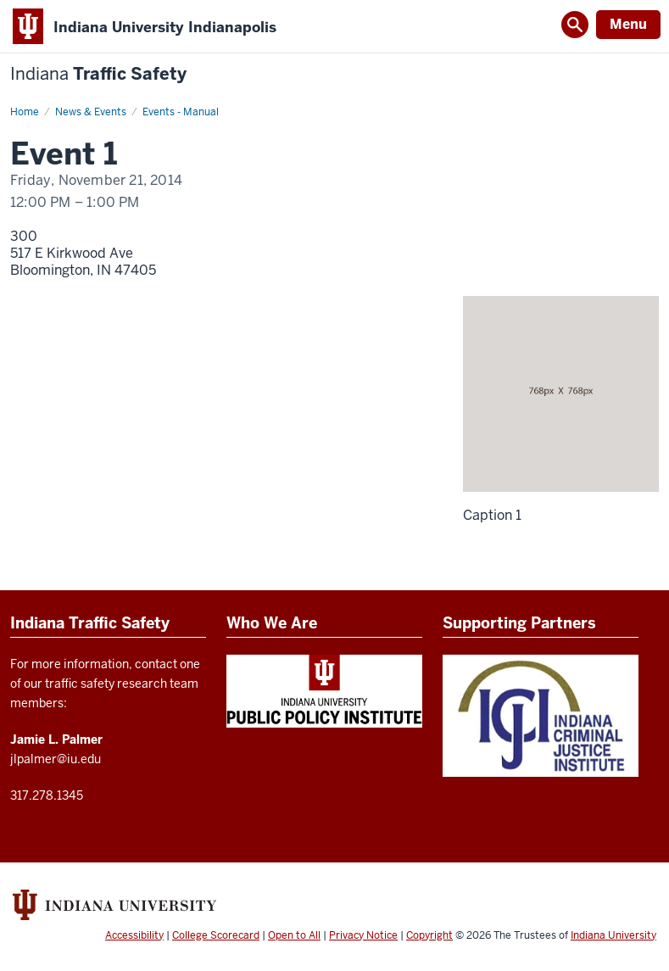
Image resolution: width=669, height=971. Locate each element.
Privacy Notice (363, 935)
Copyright (429, 935)
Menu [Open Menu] (628, 24)
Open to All (294, 935)
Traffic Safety (98, 74)
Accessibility (134, 935)
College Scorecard (215, 935)
